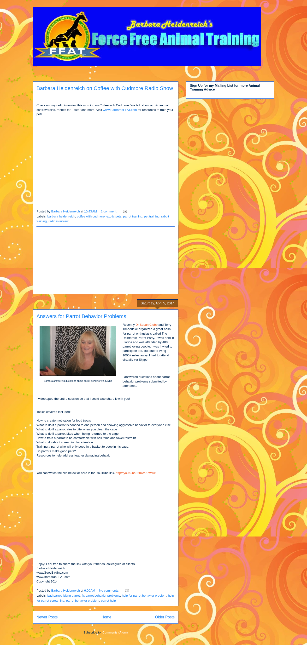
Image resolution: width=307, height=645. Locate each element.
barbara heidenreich (61, 216)
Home (106, 617)
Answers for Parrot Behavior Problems (81, 316)
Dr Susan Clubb (147, 324)
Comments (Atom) (115, 632)
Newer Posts (47, 617)
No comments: (109, 590)
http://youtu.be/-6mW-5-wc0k (136, 473)
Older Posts (165, 617)
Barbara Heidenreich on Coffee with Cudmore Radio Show (104, 88)
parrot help (108, 600)
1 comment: (109, 211)
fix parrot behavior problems (101, 595)
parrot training (132, 216)
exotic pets (113, 216)
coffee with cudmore (91, 216)
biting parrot (71, 595)
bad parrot (54, 595)
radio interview (58, 221)
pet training (151, 216)
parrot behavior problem (82, 600)
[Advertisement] (106, 260)
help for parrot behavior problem (144, 595)
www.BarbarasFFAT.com (120, 110)
